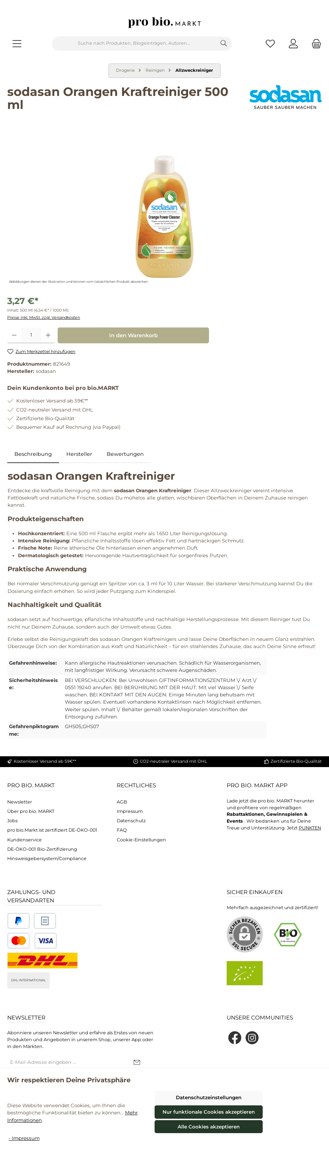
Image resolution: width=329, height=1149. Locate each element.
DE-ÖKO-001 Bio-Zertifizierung (42, 849)
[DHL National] (42, 960)
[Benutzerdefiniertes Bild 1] (18, 921)
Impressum (130, 811)
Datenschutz (131, 820)
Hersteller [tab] (79, 454)
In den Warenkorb (133, 335)
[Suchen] (224, 43)
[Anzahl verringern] (14, 335)
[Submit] (137, 1063)
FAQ (122, 830)
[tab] (33, 454)
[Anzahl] (31, 335)
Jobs (12, 820)
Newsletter (19, 802)
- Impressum (24, 1138)
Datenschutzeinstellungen (208, 1097)
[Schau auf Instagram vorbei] (252, 1038)
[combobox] (134, 43)
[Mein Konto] (293, 43)
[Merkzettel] (270, 43)
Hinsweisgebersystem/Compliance (46, 858)
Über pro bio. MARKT (30, 811)
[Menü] (17, 43)
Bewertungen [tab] (125, 454)
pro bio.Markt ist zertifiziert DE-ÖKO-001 (52, 830)
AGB (122, 802)
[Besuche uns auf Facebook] (235, 1038)
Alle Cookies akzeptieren (209, 1127)
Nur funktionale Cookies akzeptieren (209, 1112)
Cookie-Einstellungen (141, 839)
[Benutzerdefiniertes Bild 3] (32, 941)
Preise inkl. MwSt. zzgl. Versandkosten (43, 317)
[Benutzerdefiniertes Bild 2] (45, 921)
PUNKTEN (310, 828)
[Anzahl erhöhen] (48, 335)
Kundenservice (24, 839)
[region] (164, 208)
